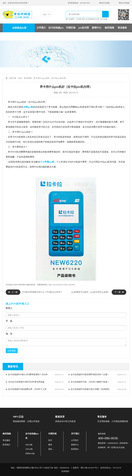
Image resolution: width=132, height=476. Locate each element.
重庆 (50, 445)
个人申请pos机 (47, 162)
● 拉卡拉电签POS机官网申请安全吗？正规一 (88, 374)
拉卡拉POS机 (16, 285)
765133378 (117, 468)
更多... (51, 449)
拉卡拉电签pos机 (56, 31)
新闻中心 (96, 27)
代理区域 (70, 27)
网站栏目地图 (104, 3)
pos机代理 (83, 27)
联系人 (9, 308)
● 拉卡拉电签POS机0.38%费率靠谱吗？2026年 (27, 374)
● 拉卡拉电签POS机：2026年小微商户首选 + (88, 382)
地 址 (9, 334)
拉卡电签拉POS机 (92, 19)
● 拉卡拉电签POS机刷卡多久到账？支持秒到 (88, 389)
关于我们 (75, 434)
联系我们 (6, 445)
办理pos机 (28, 107)
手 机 (9, 321)
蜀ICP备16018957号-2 (89, 468)
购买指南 (109, 27)
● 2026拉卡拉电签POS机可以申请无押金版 (25, 382)
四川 (50, 440)
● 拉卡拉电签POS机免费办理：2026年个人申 (26, 389)
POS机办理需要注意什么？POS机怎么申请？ (42, 292)
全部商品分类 (19, 28)
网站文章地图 (124, 3)
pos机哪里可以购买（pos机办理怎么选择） (90, 292)
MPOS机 (28, 445)
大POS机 (29, 449)
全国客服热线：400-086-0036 (79, 3)
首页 (20, 78)
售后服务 (122, 27)
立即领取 (12, 351)
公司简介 (41, 27)
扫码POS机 (30, 453)
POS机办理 (80, 19)
